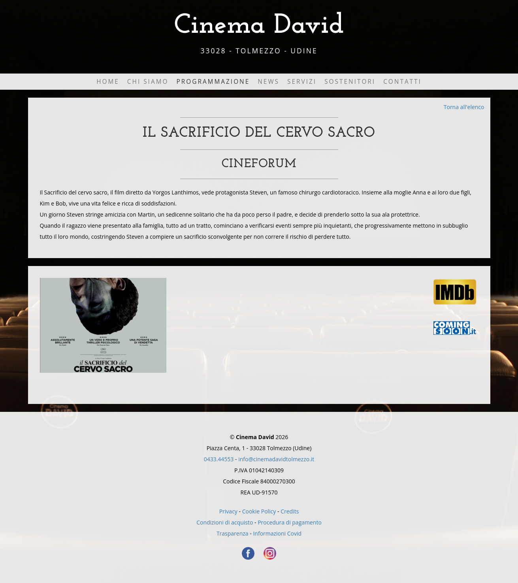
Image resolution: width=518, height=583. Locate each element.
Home (107, 81)
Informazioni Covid (277, 533)
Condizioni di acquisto (224, 522)
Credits (290, 511)
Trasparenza (233, 533)
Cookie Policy (259, 511)
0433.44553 (219, 459)
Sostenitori (349, 81)
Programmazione (213, 81)
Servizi (301, 81)
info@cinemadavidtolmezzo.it (276, 459)
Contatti (402, 81)
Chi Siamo (148, 81)
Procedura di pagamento (290, 522)
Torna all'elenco (464, 107)
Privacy (228, 511)
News (268, 81)
